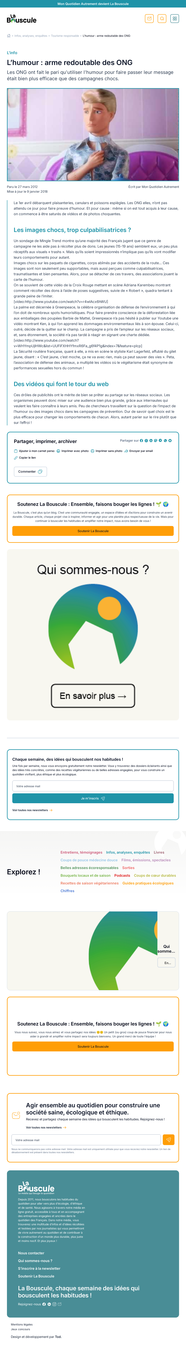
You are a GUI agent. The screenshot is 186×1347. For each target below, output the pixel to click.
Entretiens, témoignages (81, 852)
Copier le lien (27, 457)
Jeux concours (20, 1329)
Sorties (128, 868)
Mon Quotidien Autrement (160, 187)
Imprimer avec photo (75, 450)
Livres (159, 852)
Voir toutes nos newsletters (30, 810)
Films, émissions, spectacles (146, 860)
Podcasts (122, 875)
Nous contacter (31, 1253)
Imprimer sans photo (109, 450)
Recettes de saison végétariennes (90, 883)
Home (9, 36)
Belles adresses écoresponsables (90, 868)
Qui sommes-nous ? (35, 1261)
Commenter (27, 471)
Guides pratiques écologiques (148, 883)
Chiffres (67, 891)
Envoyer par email (141, 450)
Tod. (58, 1337)
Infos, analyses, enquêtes (30, 35)
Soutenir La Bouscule (93, 531)
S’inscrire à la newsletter (39, 1268)
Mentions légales (22, 1324)
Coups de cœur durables (155, 875)
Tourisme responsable (65, 35)
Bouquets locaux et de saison (86, 875)
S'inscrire (149, 18)
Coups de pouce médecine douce (89, 860)
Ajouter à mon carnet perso (36, 450)
